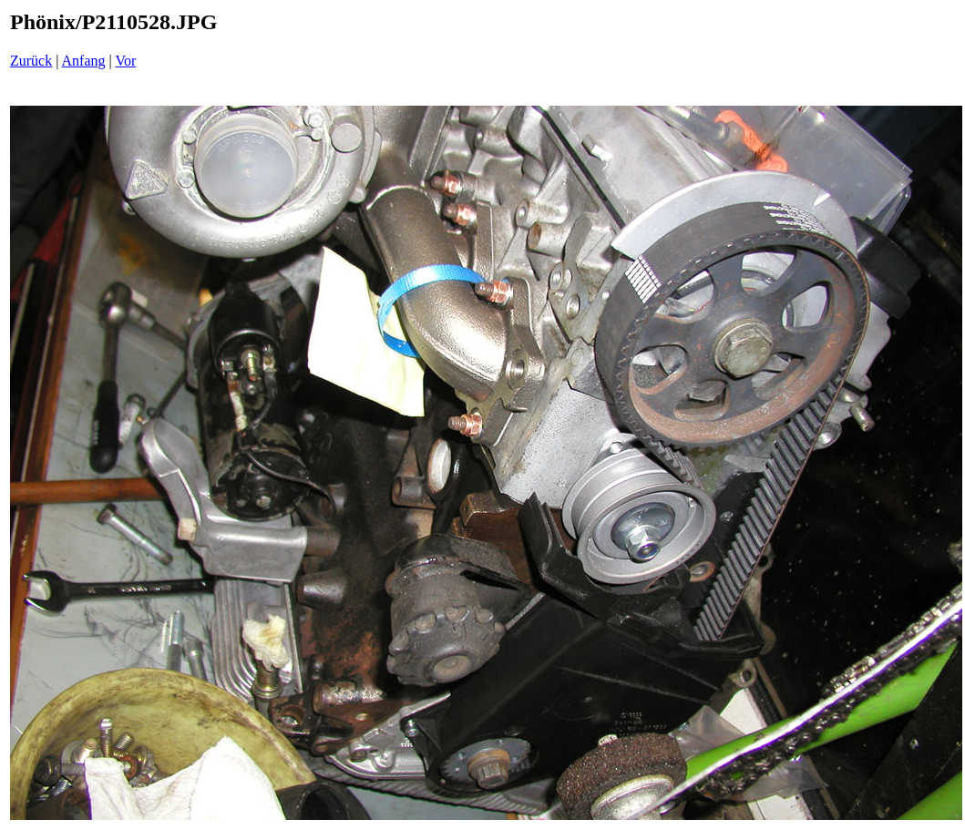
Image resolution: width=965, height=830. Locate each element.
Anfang (84, 60)
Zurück (31, 60)
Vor (125, 60)
